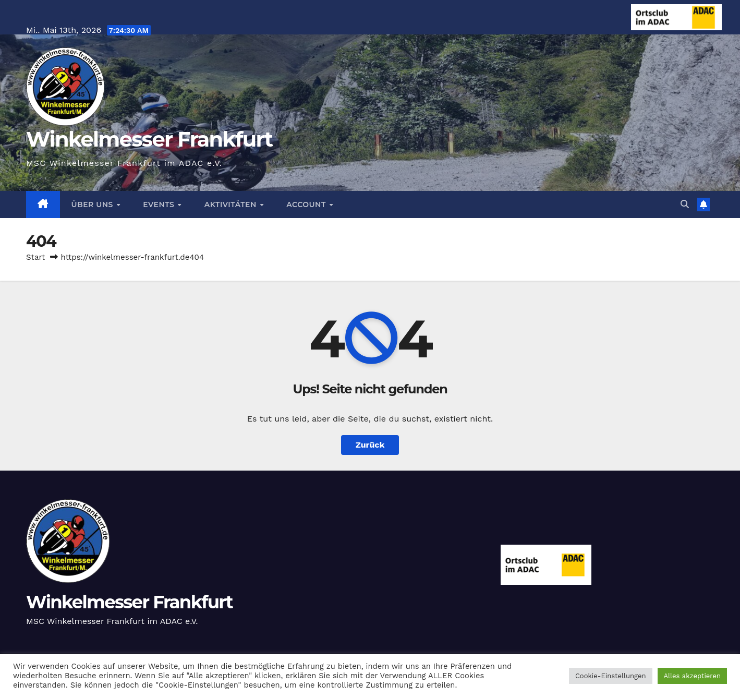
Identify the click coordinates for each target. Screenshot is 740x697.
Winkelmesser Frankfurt (149, 139)
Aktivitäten (231, 204)
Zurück (370, 445)
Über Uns (93, 204)
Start (35, 257)
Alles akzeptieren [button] (692, 676)
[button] (685, 204)
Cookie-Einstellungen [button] (610, 676)
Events (159, 204)
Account (307, 204)
